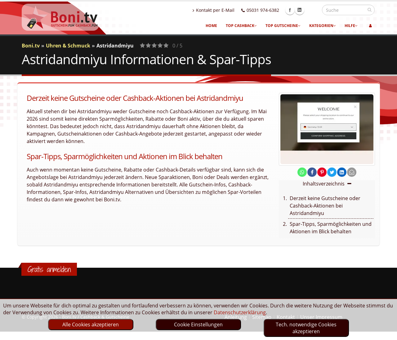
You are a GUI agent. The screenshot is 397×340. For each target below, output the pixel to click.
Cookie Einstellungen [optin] (198, 324)
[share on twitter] (332, 172)
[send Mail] (352, 172)
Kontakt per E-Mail (227, 10)
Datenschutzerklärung (240, 312)
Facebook (303, 10)
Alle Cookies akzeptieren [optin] (90, 324)
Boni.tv (31, 45)
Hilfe (351, 25)
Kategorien (322, 25)
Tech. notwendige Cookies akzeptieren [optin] (306, 328)
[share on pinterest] (322, 172)
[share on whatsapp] (302, 172)
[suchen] (369, 10)
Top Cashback (241, 25)
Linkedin (313, 10)
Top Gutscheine (283, 25)
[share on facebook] (312, 172)
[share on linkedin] (342, 172)
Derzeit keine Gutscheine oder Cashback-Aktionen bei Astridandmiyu (325, 206)
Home (211, 25)
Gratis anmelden (49, 269)
